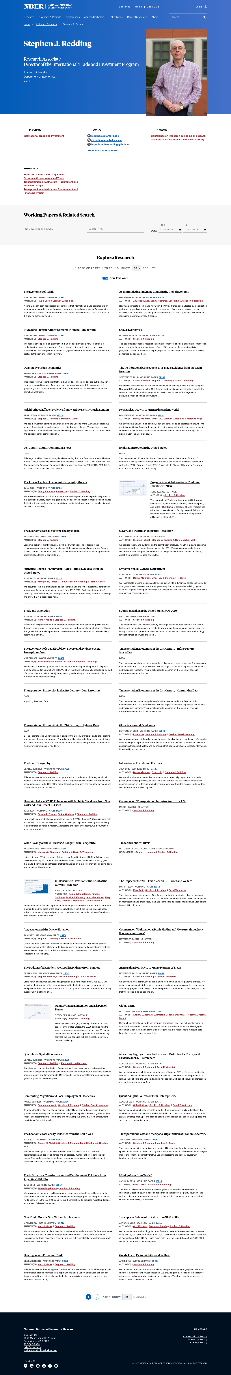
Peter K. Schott (97, 581)
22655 (66, 1060)
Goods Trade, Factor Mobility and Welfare (144, 1255)
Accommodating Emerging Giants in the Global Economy (154, 291)
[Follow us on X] (25, 1366)
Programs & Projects (50, 17)
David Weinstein (93, 900)
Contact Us (30, 1335)
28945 (59, 616)
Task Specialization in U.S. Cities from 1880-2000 (149, 1217)
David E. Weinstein (83, 852)
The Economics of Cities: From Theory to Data (52, 531)
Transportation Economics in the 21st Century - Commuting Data (158, 690)
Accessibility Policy (195, 1336)
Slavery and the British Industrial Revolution (146, 531)
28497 (61, 658)
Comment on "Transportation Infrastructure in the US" (152, 801)
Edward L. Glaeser (47, 814)
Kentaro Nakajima (64, 661)
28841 (153, 616)
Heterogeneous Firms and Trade (43, 1255)
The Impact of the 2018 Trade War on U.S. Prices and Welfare (155, 881)
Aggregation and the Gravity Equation (46, 929)
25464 (63, 935)
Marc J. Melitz (45, 620)
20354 (59, 1139)
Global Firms (127, 1005)
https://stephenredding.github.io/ (110, 144)
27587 (154, 769)
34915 (61, 297)
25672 (157, 887)
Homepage (200, 1329)
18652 (65, 1261)
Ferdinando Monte (47, 1105)
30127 (59, 578)
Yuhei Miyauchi (46, 661)
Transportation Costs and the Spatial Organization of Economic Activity (162, 1134)
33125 (161, 335)
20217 (59, 1185)
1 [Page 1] (88, 1296)
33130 (65, 373)
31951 (161, 415)
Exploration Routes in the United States (143, 447)
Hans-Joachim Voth (185, 540)
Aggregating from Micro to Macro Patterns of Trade (150, 967)
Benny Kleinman (159, 301)
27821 (66, 769)
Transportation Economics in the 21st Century (177, 139)
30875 (63, 536)
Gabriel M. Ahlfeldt (47, 1143)
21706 (65, 1102)
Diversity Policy (197, 1339)
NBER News (116, 17)
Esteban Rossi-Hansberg (182, 734)
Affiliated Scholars (94, 17)
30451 (162, 536)
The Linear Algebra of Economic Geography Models (55, 482)
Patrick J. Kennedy (75, 897)
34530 (161, 297)
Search (175, 17)
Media (138, 7)
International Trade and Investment (44, 136)
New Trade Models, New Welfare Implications (52, 1217)
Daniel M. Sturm (69, 418)
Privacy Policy (198, 1342)
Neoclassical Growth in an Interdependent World (149, 409)
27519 (59, 811)
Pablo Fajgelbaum (47, 1188)
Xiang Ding (43, 581)
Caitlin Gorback (66, 814)
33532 (61, 335)
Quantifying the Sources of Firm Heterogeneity (147, 1096)
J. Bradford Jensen (164, 1015)
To (189, 225)
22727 (159, 1011)
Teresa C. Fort (57, 581)
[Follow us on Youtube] (56, 1366)
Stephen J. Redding (63, 301)
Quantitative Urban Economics (42, 367)
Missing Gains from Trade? (135, 1175)
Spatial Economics (130, 330)
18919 (61, 1223)
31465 (59, 488)
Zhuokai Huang (141, 301)
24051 (161, 973)
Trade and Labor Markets (134, 843)
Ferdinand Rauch (158, 1226)
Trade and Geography (37, 763)
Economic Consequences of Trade (44, 178)
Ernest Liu (174, 301)
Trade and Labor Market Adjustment (44, 174)
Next (106, 1296)
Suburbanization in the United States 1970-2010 (148, 610)
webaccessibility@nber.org (40, 1350)
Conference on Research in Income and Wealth (178, 136)
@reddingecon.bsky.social (106, 140)
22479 (158, 1063)
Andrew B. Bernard (143, 1015)
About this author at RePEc (103, 150)
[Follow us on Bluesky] (38, 1366)
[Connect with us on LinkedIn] (32, 1366)
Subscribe (124, 7)
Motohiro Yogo (194, 418)
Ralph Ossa (44, 301)
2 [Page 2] (96, 1296)
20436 (158, 1102)
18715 (159, 1223)
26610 (63, 848)
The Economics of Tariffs (39, 291)
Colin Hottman (140, 1105)
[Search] (204, 18)
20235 (154, 1139)
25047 (66, 973)
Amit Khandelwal (95, 897)
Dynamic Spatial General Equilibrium (142, 569)
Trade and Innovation (37, 610)
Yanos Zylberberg (184, 380)
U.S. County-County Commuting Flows (47, 447)
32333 (60, 415)
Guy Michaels (140, 1226)
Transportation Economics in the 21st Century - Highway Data (61, 725)
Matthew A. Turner (166, 1143)
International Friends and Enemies (140, 763)
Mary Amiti (43, 852)
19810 (159, 1181)
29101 (158, 574)
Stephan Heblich (142, 380)
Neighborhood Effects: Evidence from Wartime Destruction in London (66, 409)
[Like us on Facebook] (50, 1366)
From (165, 225)
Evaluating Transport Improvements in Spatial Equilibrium (60, 330)
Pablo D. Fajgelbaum (80, 894)
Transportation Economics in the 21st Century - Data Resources (62, 690)
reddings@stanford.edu (105, 136)
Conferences (73, 17)
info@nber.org (32, 1347)
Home (27, 24)
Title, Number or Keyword (39, 229)
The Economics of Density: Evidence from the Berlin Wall (58, 1134)
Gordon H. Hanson (145, 852)
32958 (162, 377)
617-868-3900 (32, 1344)
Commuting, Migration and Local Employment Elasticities (59, 1096)
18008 (155, 1261)
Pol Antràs (138, 734)
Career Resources (137, 17)
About (155, 17)
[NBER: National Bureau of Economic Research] (51, 8)
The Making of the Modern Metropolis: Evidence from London (62, 967)
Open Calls (153, 7)
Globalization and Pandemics (137, 725)
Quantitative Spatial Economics (43, 1054)
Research (29, 17)
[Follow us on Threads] (44, 1366)
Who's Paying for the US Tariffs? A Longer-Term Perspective (60, 843)
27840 (162, 731)
